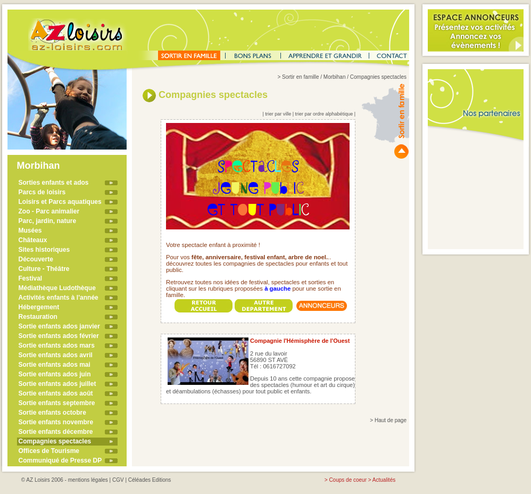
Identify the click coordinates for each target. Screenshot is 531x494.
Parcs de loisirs (42, 192)
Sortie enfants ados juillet (57, 384)
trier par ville (278, 114)
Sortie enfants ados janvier (59, 326)
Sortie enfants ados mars (57, 345)
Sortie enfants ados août (56, 393)
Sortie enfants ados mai (54, 364)
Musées (30, 230)
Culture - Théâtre (44, 269)
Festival (31, 278)
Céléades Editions (149, 480)
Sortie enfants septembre (57, 403)
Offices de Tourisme (49, 451)
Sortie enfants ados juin (55, 374)
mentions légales (88, 480)
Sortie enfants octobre (52, 412)
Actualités (383, 480)
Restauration (38, 316)
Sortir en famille (300, 77)
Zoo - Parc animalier (49, 211)
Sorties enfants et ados (54, 182)
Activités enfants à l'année (58, 297)
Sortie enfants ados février (59, 336)
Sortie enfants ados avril (56, 355)
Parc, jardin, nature (48, 221)
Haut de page (390, 420)
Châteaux (33, 240)
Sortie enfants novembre (56, 422)
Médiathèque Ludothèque (57, 288)
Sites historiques (44, 249)
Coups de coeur (348, 480)
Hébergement (39, 307)
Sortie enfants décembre (56, 431)
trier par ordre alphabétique (324, 114)
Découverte (36, 259)
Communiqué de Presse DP (60, 460)
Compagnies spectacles (55, 441)
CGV (118, 480)
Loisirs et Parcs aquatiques (60, 201)
